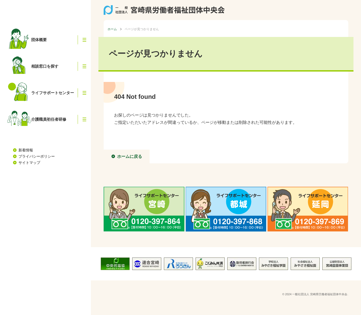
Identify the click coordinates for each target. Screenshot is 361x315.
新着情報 (25, 150)
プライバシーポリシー (36, 156)
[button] (84, 40)
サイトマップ (29, 162)
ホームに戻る (129, 156)
